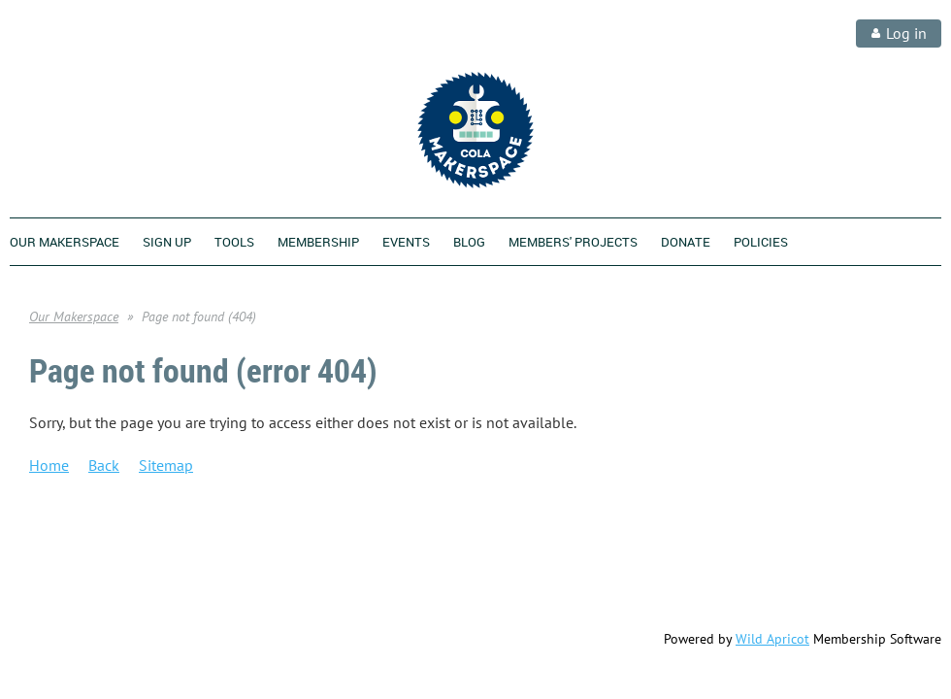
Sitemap (166, 465)
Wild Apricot (772, 639)
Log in (906, 33)
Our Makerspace (73, 316)
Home (49, 465)
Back (103, 465)
